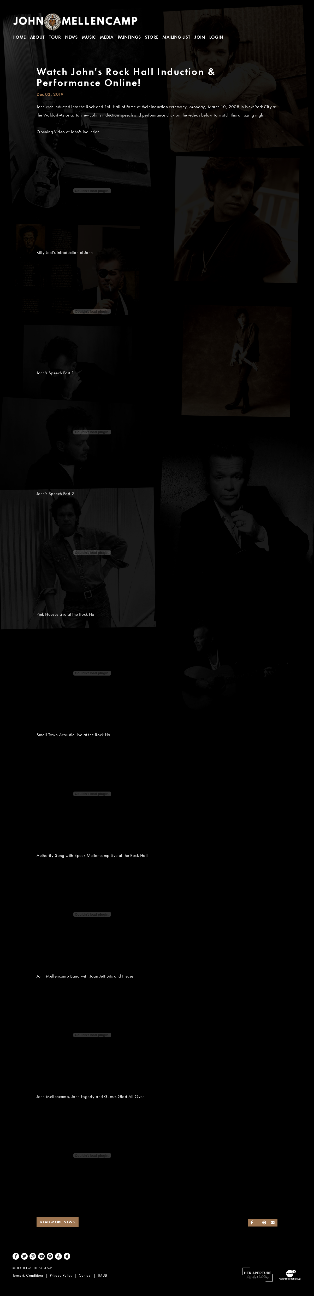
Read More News (57, 1222)
